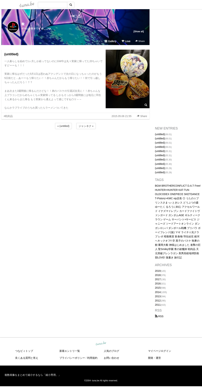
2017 (158, 279)
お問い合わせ (111, 357)
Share (140, 41)
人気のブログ (111, 350)
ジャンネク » (86, 126)
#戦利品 (8, 116)
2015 (158, 287)
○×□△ (75, 16)
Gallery (110, 41)
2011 (158, 304)
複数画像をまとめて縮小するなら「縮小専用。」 (33, 374)
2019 (158, 270)
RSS (159, 316)
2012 (158, 300)
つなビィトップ (24, 350)
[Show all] (138, 31)
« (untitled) (63, 126)
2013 (158, 296)
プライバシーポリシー (72, 357)
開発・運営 (154, 357)
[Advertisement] (75, 139)
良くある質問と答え (26, 357)
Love (126, 41)
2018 (158, 275)
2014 (158, 292)
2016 (158, 283)
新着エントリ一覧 (69, 350)
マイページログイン (159, 350)
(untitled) (11, 54)
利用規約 (92, 357)
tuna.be (101, 343)
